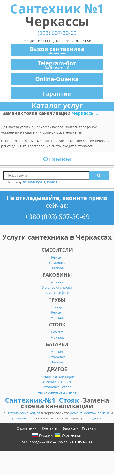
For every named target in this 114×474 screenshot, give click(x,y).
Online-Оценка (57, 79)
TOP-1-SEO (83, 442)
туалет (52, 182)
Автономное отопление (57, 392)
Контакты (50, 428)
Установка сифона (57, 287)
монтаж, (91, 413)
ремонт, (77, 413)
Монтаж (57, 282)
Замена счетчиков (57, 382)
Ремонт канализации (57, 376)
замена (104, 413)
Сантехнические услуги (21, 413)
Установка (57, 262)
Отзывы (57, 158)
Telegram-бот (57, 64)
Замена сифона (57, 292)
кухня (40, 182)
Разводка (57, 307)
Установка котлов (57, 387)
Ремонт (57, 257)
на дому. (95, 418)
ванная (29, 182)
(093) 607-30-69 (57, 33)
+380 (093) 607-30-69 (57, 216)
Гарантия (57, 93)
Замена (57, 267)
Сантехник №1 (57, 14)
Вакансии (71, 428)
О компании (27, 428)
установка (20, 418)
